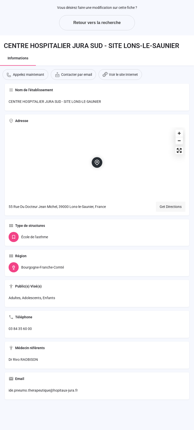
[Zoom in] (179, 133)
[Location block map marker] (97, 162)
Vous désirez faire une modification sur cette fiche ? (97, 8)
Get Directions (171, 207)
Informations (18, 58)
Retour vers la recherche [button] (97, 22)
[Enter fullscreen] (179, 150)
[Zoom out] (179, 140)
